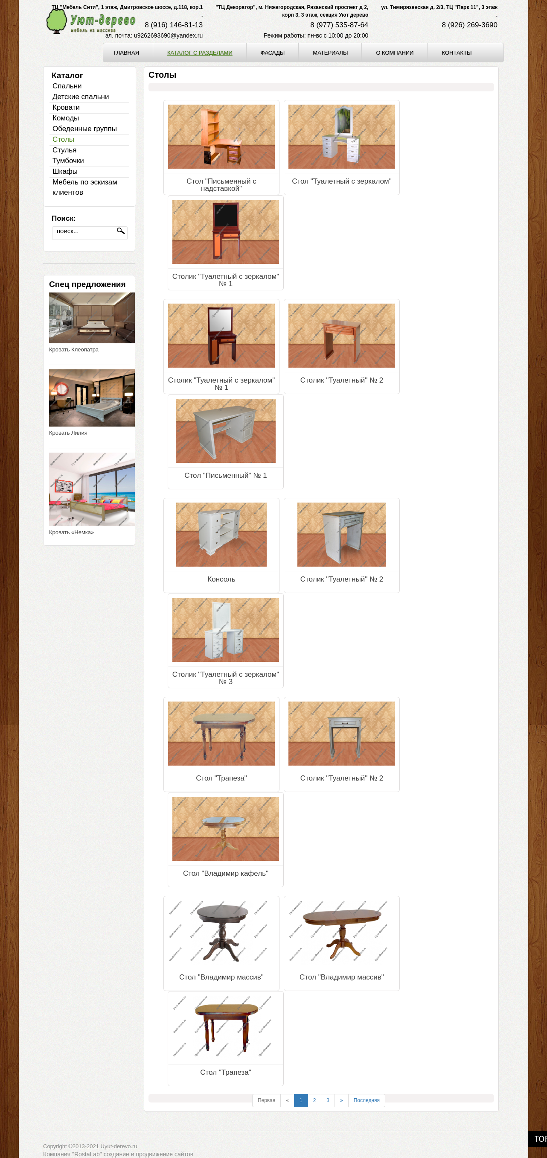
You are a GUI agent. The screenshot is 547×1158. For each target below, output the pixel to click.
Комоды (65, 118)
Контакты (456, 52)
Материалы (330, 52)
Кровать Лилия (68, 433)
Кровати (66, 107)
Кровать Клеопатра (74, 349)
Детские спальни (80, 97)
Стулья (64, 150)
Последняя (367, 1100)
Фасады (273, 52)
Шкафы (65, 171)
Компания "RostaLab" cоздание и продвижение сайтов (118, 1154)
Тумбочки (68, 161)
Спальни (67, 86)
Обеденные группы (84, 129)
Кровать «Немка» (71, 532)
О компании (394, 52)
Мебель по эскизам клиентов (84, 187)
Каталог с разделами (200, 52)
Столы (63, 139)
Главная (126, 52)
